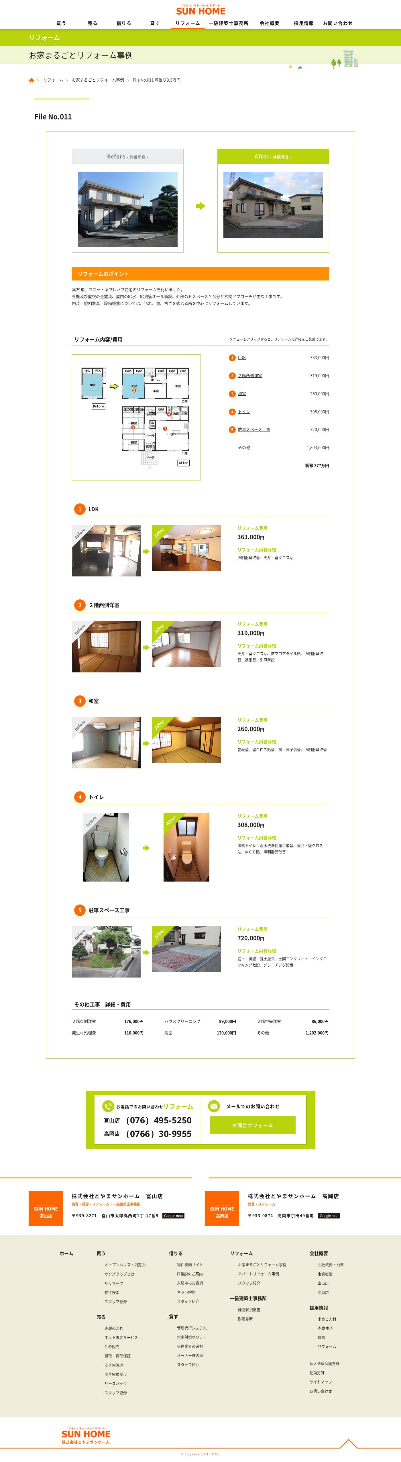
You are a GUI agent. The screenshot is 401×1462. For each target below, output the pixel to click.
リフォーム (187, 22)
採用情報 (304, 22)
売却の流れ (114, 1328)
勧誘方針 (317, 1372)
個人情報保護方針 (324, 1363)
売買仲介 (325, 1328)
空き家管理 (114, 1365)
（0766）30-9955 (147, 1133)
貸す (155, 22)
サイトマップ (321, 1381)
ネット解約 (186, 1292)
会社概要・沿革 (331, 1264)
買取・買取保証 (118, 1355)
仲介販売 (112, 1346)
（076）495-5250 (147, 1120)
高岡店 (323, 1292)
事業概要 (325, 1274)
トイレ (244, 411)
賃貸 (321, 1337)
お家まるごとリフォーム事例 (98, 80)
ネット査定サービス (121, 1337)
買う (61, 22)
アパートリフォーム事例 (258, 1273)
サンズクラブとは (119, 1274)
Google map (173, 1215)
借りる (124, 22)
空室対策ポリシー (192, 1337)
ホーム (66, 1253)
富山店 (323, 1283)
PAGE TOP (348, 1444)
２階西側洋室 (250, 375)
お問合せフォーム (253, 1125)
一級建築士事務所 (229, 22)
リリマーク (114, 1283)
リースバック (116, 1383)
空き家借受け (116, 1374)
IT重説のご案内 (190, 1273)
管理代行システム (192, 1327)
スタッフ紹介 (116, 1301)
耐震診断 (245, 1318)
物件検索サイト (190, 1264)
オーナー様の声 (190, 1355)
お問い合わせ (338, 22)
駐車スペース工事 (254, 429)
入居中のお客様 (190, 1283)
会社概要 (270, 22)
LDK (242, 357)
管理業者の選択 (190, 1346)
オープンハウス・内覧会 (125, 1264)
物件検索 (112, 1292)
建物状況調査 (249, 1309)
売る (93, 22)
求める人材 (327, 1319)
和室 (242, 393)
